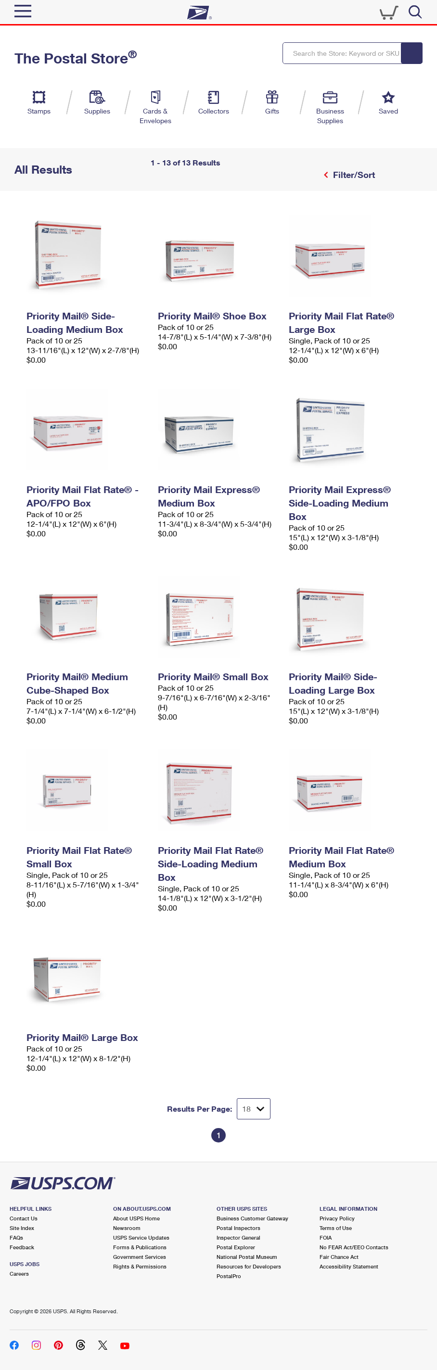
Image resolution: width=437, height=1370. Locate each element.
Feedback (22, 1247)
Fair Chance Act (339, 1257)
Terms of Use (336, 1228)
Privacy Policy (337, 1218)
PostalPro (229, 1276)
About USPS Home (136, 1218)
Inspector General (238, 1237)
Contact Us (24, 1218)
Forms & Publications (140, 1247)
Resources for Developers (249, 1266)
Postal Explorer (236, 1247)
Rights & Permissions (140, 1266)
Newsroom (127, 1228)
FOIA (326, 1237)
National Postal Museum (247, 1257)
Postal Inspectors (238, 1228)
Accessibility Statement (349, 1266)
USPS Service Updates (141, 1237)
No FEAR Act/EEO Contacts (354, 1247)
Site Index (22, 1228)
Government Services (139, 1257)
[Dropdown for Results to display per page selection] (253, 1108)
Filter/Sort (353, 174)
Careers (19, 1273)
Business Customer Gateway (252, 1218)
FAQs (16, 1237)
